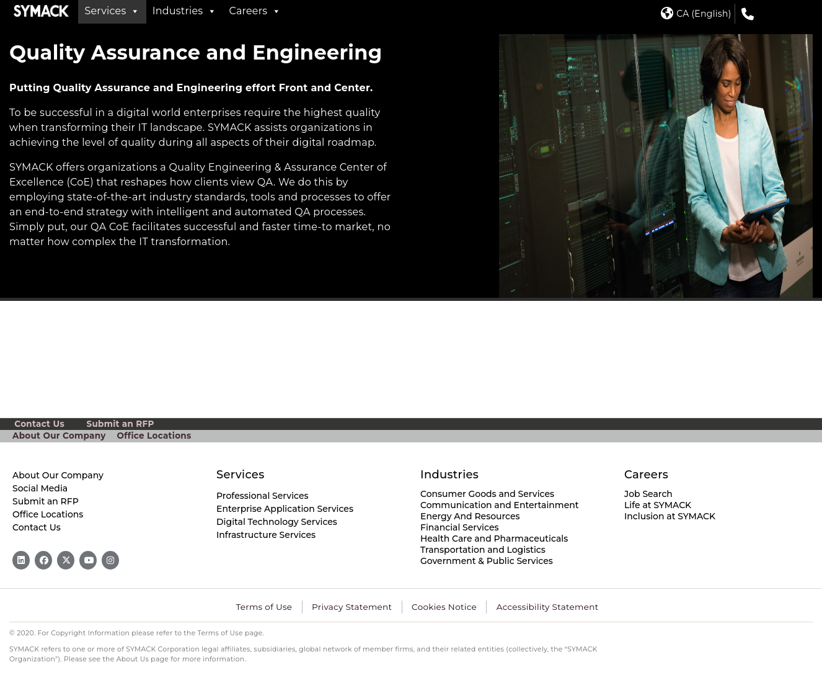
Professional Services (262, 495)
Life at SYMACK (657, 505)
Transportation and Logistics (483, 549)
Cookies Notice (443, 607)
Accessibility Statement (544, 607)
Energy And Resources (470, 516)
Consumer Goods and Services (487, 493)
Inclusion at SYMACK (669, 516)
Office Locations (150, 436)
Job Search (648, 493)
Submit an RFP (120, 424)
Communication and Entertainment (499, 505)
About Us (133, 659)
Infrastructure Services (266, 534)
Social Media (40, 488)
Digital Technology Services (276, 521)
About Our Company (57, 436)
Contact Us (39, 424)
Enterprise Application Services (284, 508)
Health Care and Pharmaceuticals (494, 538)
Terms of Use (269, 607)
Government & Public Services (486, 560)
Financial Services (459, 527)
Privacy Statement (354, 607)
